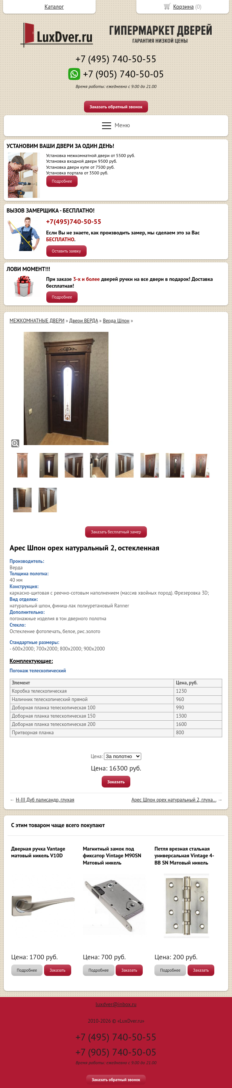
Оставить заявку (66, 251)
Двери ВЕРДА (83, 320)
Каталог (54, 6)
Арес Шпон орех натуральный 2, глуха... (173, 800)
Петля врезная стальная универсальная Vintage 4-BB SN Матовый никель (184, 855)
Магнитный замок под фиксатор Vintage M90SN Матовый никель (112, 855)
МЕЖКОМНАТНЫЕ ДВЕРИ (37, 320)
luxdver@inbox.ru (116, 1004)
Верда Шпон (116, 320)
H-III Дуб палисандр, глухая (45, 800)
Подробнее (62, 181)
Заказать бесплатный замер (116, 532)
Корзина (183, 6)
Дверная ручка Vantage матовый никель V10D (38, 852)
